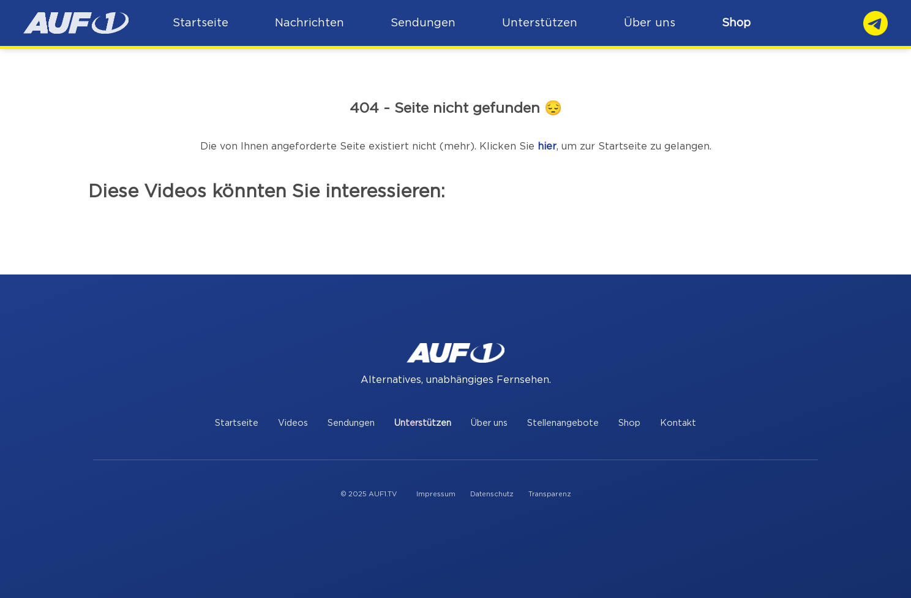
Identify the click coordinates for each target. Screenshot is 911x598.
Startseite (236, 423)
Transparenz (549, 494)
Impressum (435, 494)
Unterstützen (422, 423)
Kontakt (678, 423)
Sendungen (351, 423)
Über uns (489, 423)
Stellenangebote (563, 423)
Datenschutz (492, 494)
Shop (736, 23)
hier (547, 146)
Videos (293, 423)
